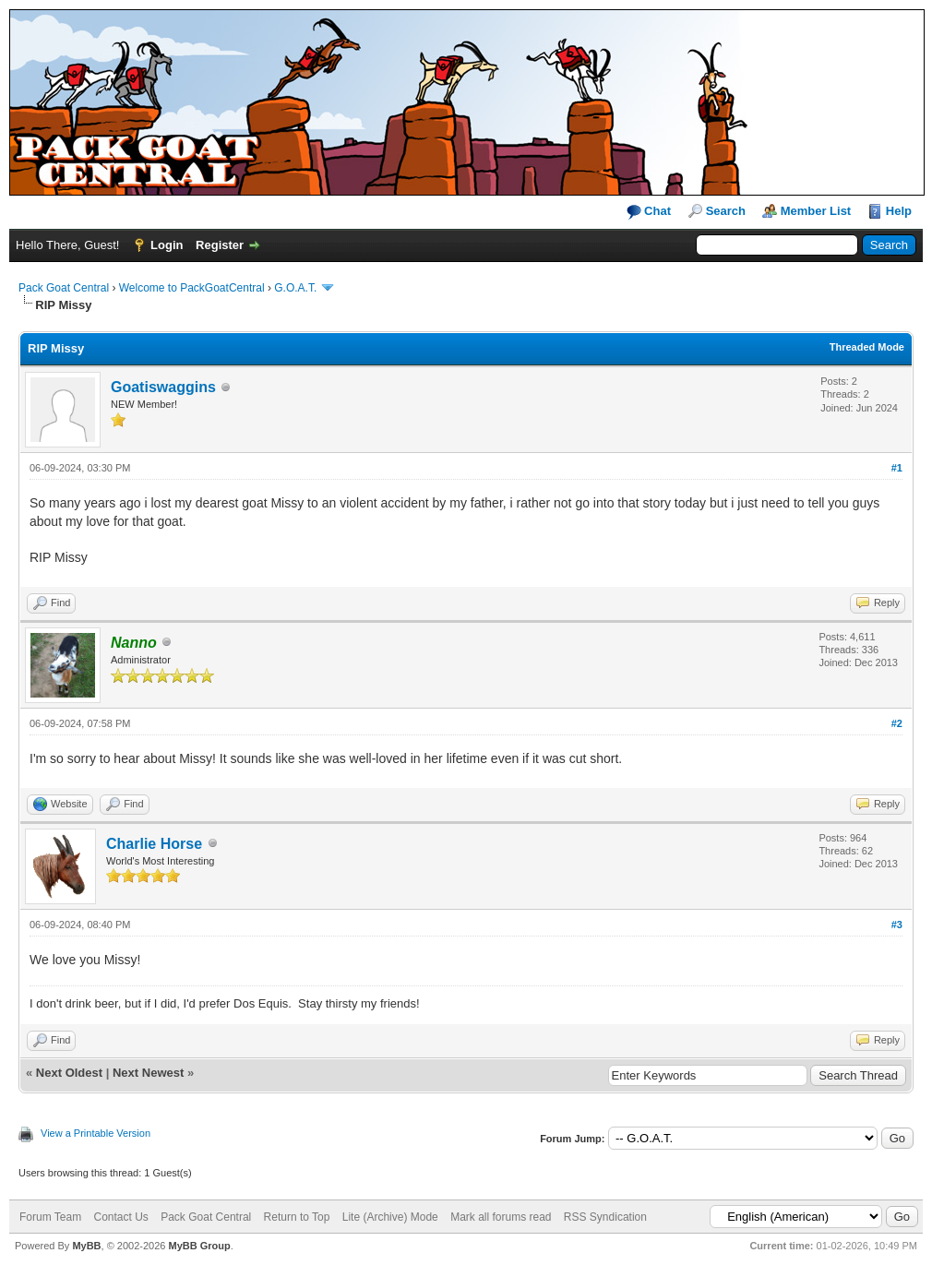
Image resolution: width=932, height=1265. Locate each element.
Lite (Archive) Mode (390, 1217)
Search (726, 211)
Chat (649, 212)
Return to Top (297, 1217)
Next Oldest (69, 1073)
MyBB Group (199, 1245)
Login (166, 245)
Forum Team (50, 1217)
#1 (896, 467)
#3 (896, 924)
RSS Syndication (605, 1217)
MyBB (86, 1245)
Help (899, 211)
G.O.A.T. (295, 287)
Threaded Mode (867, 346)
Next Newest (148, 1073)
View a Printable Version (95, 1133)
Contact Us (120, 1217)
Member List (816, 211)
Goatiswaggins (163, 387)
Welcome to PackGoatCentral (192, 287)
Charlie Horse (154, 844)
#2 (896, 723)
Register (220, 245)
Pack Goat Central (63, 287)
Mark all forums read (500, 1217)
